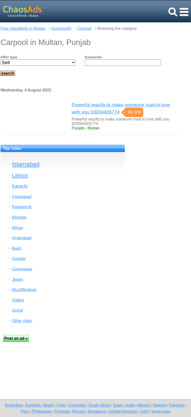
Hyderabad (21, 238)
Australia (33, 405)
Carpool (85, 28)
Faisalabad (21, 197)
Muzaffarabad (24, 290)
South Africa (99, 405)
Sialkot (18, 300)
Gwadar (19, 258)
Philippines (42, 411)
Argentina (13, 405)
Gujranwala (22, 269)
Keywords (93, 57)
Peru (25, 411)
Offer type (8, 57)
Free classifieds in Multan (23, 28)
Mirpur (17, 228)
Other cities (22, 321)
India (130, 405)
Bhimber (19, 217)
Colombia (77, 405)
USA (144, 411)
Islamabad (26, 164)
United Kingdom (123, 411)
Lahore (20, 175)
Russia (78, 411)
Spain (118, 405)
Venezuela (160, 411)
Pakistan (177, 405)
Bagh (16, 248)
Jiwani (17, 279)
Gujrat (17, 310)
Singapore (96, 411)
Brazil (49, 405)
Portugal (62, 411)
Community (61, 28)
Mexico (144, 405)
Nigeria (159, 405)
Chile (61, 405)
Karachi (19, 186)
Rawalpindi (21, 207)
